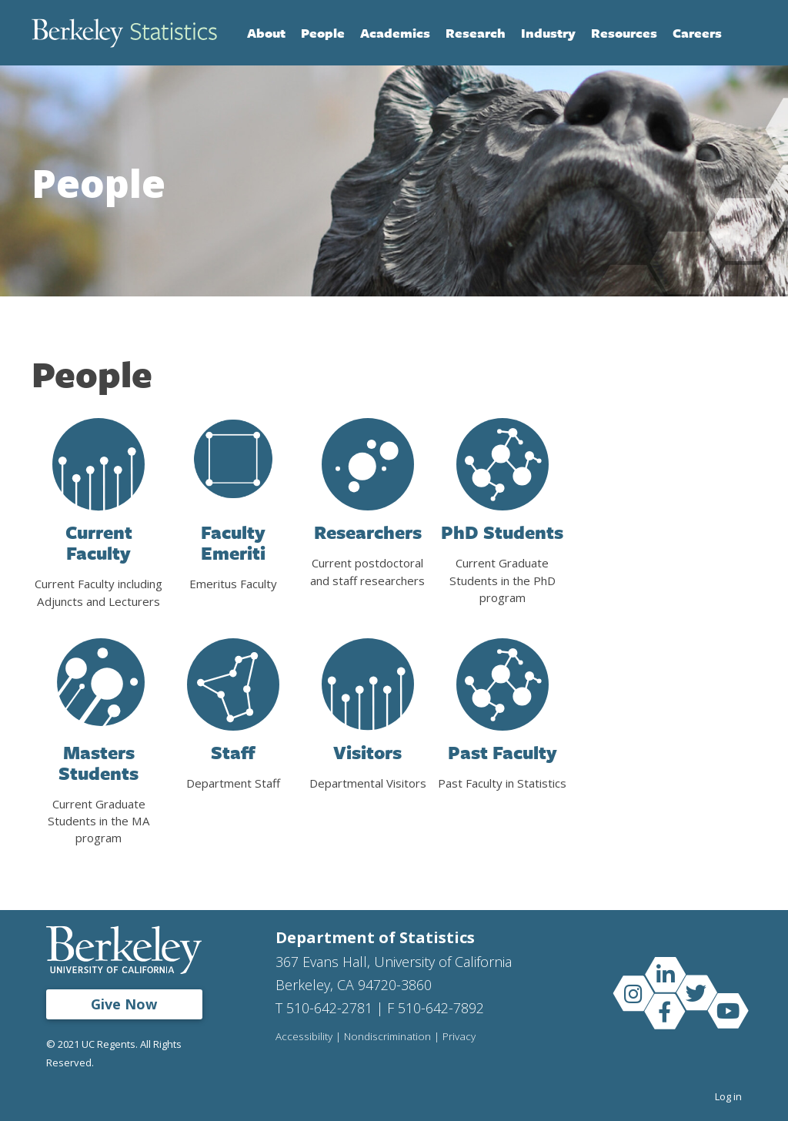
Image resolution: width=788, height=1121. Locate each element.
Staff (233, 752)
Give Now (124, 1004)
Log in (728, 1096)
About (266, 32)
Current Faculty (98, 542)
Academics (395, 32)
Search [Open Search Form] (741, 33)
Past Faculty (502, 752)
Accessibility (303, 1037)
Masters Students (98, 762)
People (323, 32)
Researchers (368, 532)
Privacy (459, 1037)
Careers (697, 32)
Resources (624, 32)
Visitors (367, 752)
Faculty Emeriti (233, 542)
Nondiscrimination (387, 1037)
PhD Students (502, 532)
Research (476, 32)
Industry (548, 32)
